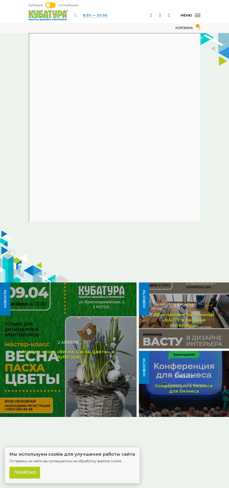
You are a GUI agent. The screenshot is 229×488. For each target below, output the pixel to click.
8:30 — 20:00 (95, 15)
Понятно (25, 472)
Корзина (187, 27)
